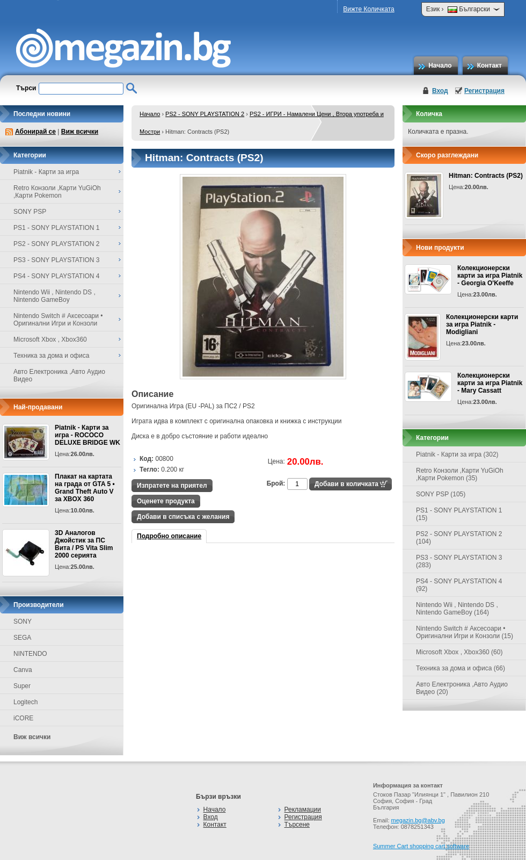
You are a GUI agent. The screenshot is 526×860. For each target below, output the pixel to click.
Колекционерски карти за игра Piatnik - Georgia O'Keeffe (489, 275)
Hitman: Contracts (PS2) (486, 175)
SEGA (22, 637)
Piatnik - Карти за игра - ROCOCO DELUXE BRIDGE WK (87, 435)
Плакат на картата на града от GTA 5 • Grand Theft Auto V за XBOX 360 (85, 488)
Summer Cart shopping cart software (421, 846)
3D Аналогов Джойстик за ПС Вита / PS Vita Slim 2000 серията (84, 544)
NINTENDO (30, 653)
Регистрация (484, 91)
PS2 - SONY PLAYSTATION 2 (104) (459, 537)
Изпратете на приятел (172, 485)
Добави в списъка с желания (183, 517)
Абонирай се (35, 131)
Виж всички (79, 131)
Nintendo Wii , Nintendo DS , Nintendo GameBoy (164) (457, 608)
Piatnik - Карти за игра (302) (457, 454)
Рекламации (302, 809)
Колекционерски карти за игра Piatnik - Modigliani (482, 324)
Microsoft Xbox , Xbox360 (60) (459, 652)
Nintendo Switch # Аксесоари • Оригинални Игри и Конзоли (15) (464, 632)
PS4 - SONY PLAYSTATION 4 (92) (459, 584)
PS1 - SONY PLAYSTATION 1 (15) (459, 514)
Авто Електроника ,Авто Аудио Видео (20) (462, 688)
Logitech (25, 702)
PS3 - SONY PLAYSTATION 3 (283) (459, 561)
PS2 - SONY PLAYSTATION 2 (204, 114)
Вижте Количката (368, 9)
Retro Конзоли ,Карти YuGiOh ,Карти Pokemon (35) (459, 474)
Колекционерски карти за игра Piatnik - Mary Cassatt (489, 383)
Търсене (297, 824)
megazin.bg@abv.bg (418, 820)
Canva (22, 670)
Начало (439, 65)
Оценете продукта (166, 501)
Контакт (489, 65)
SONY (22, 621)
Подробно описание (169, 536)
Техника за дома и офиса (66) (460, 668)
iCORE (23, 718)
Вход (440, 91)
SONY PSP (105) (440, 494)
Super (22, 686)
